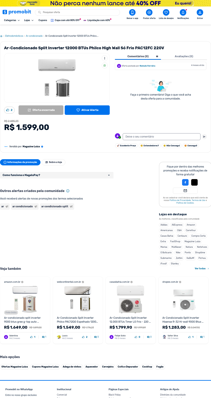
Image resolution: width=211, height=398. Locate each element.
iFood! (163, 257)
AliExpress (177, 218)
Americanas (166, 224)
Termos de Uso (198, 194)
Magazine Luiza (192, 235)
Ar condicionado (35, 30)
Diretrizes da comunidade (173, 388)
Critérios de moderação (171, 392)
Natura (189, 240)
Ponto (188, 246)
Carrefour (191, 224)
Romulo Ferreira (147, 60)
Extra (163, 235)
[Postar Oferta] (149, 15)
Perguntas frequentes (170, 396)
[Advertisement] (62, 217)
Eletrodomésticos (15, 30)
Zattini (179, 252)
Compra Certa (198, 229)
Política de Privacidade (180, 194)
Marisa (163, 240)
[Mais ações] (105, 52)
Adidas (163, 218)
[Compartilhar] (105, 59)
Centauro (182, 229)
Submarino (166, 252)
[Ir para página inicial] (2, 30)
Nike (178, 246)
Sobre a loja (55, 156)
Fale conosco (63, 392)
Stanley (175, 257)
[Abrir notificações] (183, 15)
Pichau (202, 252)
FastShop (175, 235)
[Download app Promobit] (132, 15)
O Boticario (166, 246)
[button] (174, 176)
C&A (179, 224)
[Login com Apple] (194, 176)
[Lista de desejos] (87, 104)
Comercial (62, 388)
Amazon (191, 218)
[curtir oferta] (33, 331)
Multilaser (176, 240)
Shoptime (200, 246)
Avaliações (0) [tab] (184, 50)
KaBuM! (190, 252)
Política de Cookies (185, 197)
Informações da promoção (21, 156)
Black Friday (115, 388)
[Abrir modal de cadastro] (199, 15)
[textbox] (161, 130)
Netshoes (202, 240)
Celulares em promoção (120, 392)
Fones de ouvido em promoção (124, 396)
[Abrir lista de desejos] (166, 15)
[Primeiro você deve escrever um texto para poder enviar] (204, 130)
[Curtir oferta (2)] (9, 103)
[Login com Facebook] (185, 176)
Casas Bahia (166, 229)
